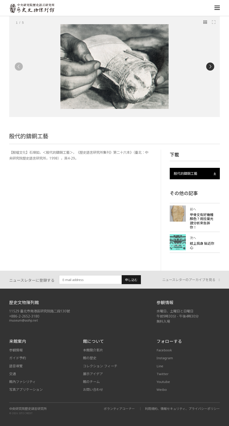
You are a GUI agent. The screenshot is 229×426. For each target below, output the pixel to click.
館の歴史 (89, 358)
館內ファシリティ (22, 381)
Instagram (165, 358)
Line (160, 366)
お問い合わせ (93, 389)
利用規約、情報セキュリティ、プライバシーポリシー (182, 409)
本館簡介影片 (93, 350)
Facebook (164, 350)
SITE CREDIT (26, 413)
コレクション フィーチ (100, 366)
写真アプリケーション (26, 389)
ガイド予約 (17, 358)
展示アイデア (93, 374)
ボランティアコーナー (119, 409)
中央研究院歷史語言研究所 (28, 408)
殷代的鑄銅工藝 (195, 173)
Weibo (162, 389)
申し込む (131, 280)
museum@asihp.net (23, 320)
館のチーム (91, 381)
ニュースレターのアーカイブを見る (191, 279)
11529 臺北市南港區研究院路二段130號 (39, 311)
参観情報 (16, 350)
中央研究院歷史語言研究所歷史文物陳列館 (31, 8)
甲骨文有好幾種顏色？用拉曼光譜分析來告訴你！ (201, 221)
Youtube (163, 381)
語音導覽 (16, 366)
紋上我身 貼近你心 (202, 245)
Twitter (163, 374)
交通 (12, 374)
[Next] (210, 67)
